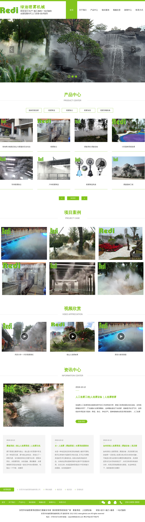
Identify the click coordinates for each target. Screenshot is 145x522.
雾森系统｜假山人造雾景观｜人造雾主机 (23, 446)
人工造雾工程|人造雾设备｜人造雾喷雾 (96, 397)
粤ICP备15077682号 (91, 517)
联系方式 (139, 10)
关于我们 (83, 10)
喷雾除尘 (69, 110)
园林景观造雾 (34, 110)
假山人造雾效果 (72, 355)
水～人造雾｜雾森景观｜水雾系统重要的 (72, 446)
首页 (71, 10)
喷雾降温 (51, 110)
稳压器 (59, 489)
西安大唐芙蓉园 (120, 355)
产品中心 (94, 10)
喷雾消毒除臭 (105, 110)
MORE (73, 198)
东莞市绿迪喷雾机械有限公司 (29, 489)
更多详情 (81, 421)
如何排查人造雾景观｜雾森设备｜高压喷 (120, 446)
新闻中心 (128, 10)
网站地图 (48, 489)
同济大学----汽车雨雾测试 (24, 355)
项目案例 (105, 10)
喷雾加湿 (87, 110)
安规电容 (80, 489)
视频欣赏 (117, 10)
